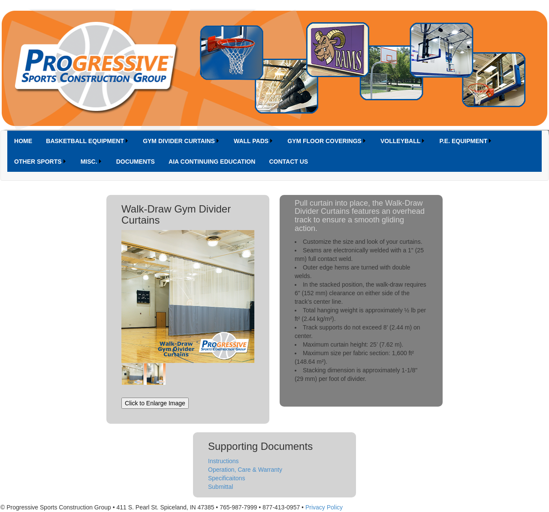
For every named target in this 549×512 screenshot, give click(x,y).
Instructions (223, 461)
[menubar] (274, 151)
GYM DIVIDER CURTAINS (179, 141)
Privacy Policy (324, 507)
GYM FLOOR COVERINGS (324, 141)
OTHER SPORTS (37, 161)
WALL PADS (251, 141)
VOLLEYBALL (400, 141)
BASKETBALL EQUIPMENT (85, 141)
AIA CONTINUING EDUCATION (212, 161)
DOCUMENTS (135, 161)
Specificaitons (226, 478)
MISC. (89, 161)
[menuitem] (23, 141)
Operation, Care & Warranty (245, 469)
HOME (23, 141)
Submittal (220, 486)
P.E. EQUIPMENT (463, 141)
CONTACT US (288, 161)
